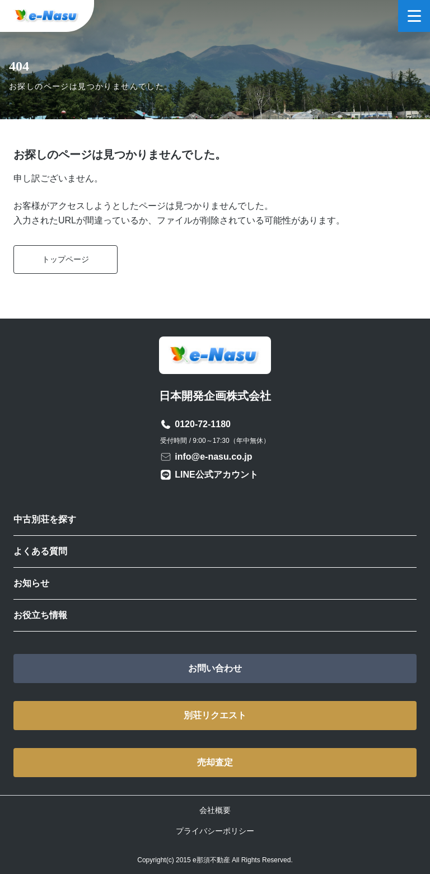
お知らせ (31, 583)
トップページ (65, 259)
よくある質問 (40, 551)
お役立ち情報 (40, 615)
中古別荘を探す (44, 519)
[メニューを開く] (414, 16)
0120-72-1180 (203, 424)
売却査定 (215, 762)
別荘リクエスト (215, 715)
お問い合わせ (215, 668)
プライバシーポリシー (215, 830)
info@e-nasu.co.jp (213, 456)
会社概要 (215, 810)
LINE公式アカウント (216, 474)
